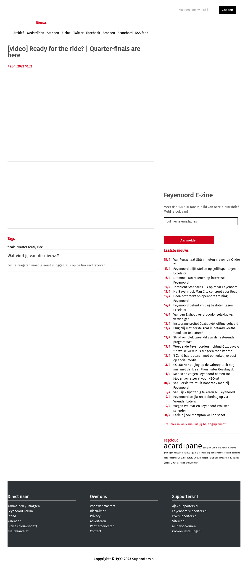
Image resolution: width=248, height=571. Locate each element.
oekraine (236, 453)
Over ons (98, 496)
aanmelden (227, 23)
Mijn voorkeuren (184, 526)
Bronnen (109, 33)
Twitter (78, 33)
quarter (21, 247)
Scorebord (125, 33)
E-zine (66, 33)
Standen (53, 33)
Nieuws (41, 23)
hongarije (189, 452)
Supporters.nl (185, 496)
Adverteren (98, 521)
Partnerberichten (102, 526)
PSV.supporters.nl (184, 516)
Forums (58, 23)
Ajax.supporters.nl (185, 506)
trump (168, 462)
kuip (208, 453)
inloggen (210, 23)
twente (176, 463)
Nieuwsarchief (18, 531)
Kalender (14, 521)
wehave (189, 462)
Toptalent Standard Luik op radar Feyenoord (205, 287)
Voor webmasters (102, 506)
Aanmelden (16, 506)
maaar (219, 453)
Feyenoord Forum (20, 511)
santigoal (223, 458)
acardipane (183, 445)
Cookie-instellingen (186, 531)
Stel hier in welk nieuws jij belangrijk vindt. (195, 424)
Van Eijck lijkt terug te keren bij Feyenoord (204, 392)
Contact (95, 531)
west (196, 463)
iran (197, 452)
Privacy (95, 516)
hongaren (178, 453)
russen (213, 457)
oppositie (173, 458)
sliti (230, 457)
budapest (207, 448)
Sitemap (178, 521)
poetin (197, 457)
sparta (236, 458)
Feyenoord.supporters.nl (189, 511)
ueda (182, 463)
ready (32, 247)
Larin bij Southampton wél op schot (199, 415)
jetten (203, 453)
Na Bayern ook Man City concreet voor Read (205, 292)
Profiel (107, 23)
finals (12, 247)
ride (40, 247)
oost (166, 458)
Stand (12, 516)
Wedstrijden (35, 33)
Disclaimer (98, 511)
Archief (18, 33)
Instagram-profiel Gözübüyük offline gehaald (205, 324)
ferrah (224, 448)
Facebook (93, 33)
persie (190, 457)
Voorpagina (21, 23)
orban (181, 457)
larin (213, 453)
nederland (226, 453)
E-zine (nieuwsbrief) (22, 526)
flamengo (232, 448)
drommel (217, 447)
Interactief (76, 23)
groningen (168, 453)
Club (93, 23)
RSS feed (141, 33)
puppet (205, 458)
